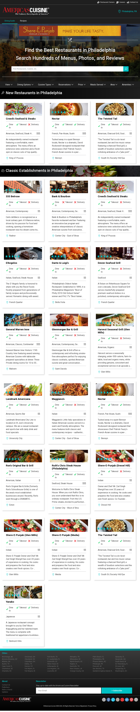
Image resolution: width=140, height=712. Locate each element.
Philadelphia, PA (127, 11)
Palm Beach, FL (98, 657)
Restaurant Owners (106, 2)
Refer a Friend (7, 690)
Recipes (23, 21)
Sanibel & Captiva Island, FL (102, 671)
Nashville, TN (74, 666)
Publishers (6, 687)
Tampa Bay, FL (120, 669)
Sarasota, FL (119, 657)
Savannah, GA (120, 659)
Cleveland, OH (30, 659)
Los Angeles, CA (53, 669)
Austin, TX (5, 664)
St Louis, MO (119, 666)
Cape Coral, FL (7, 666)
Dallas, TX (28, 664)
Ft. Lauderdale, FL (53, 659)
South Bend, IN (120, 661)
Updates (5, 692)
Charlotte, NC (7, 671)
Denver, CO (29, 666)
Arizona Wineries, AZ (9, 659)
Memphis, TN (74, 657)
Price (82, 84)
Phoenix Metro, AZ (99, 661)
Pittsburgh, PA (98, 664)
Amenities (128, 84)
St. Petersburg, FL (121, 664)
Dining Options (25, 84)
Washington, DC (121, 671)
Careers (120, 2)
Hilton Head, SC (52, 664)
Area (113, 84)
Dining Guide (10, 21)
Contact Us (132, 2)
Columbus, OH (30, 661)
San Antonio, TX (98, 669)
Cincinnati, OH (30, 657)
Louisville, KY (52, 671)
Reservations (65, 84)
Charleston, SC (7, 669)
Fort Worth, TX (52, 657)
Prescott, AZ (97, 666)
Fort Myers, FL (30, 669)
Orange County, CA (77, 671)
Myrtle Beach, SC (76, 661)
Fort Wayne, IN (30, 671)
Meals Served (98, 84)
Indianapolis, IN (52, 666)
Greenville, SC (52, 661)
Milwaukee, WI (75, 659)
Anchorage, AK (7, 657)
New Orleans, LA (76, 669)
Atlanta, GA (6, 661)
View (9, 84)
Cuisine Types (46, 84)
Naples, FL (73, 664)
